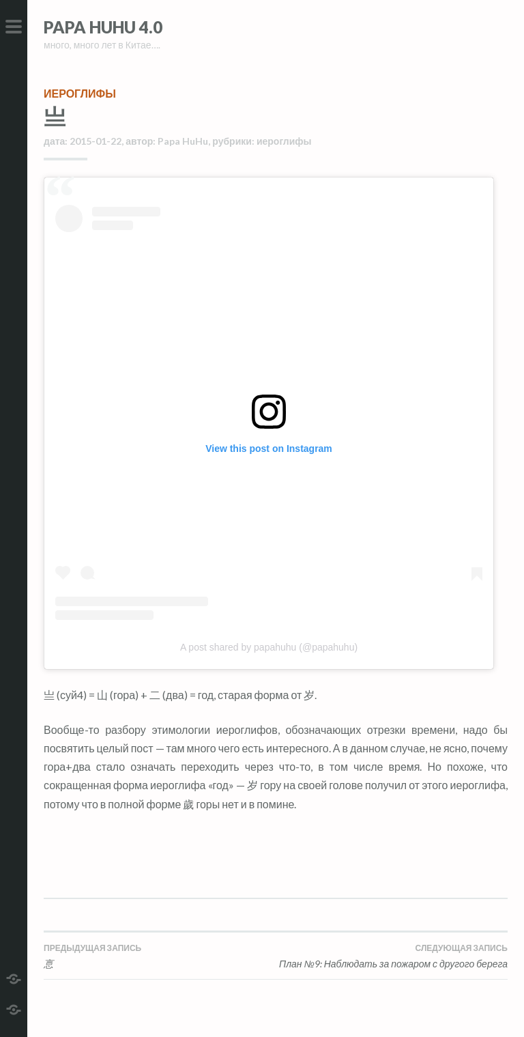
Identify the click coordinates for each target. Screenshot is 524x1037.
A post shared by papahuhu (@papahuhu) (269, 647)
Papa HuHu (183, 141)
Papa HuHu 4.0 (103, 27)
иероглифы (80, 93)
